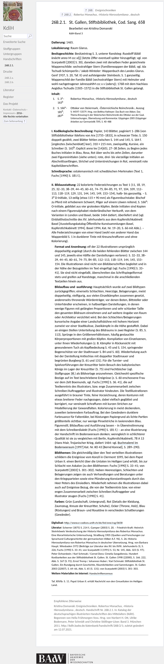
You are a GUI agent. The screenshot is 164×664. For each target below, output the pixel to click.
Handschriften (12, 59)
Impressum (9, 113)
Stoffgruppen (11, 49)
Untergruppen (12, 54)
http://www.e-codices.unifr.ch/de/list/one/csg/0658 (93, 522)
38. (73, 373)
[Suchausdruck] (15, 36)
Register (8, 97)
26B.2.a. (9, 78)
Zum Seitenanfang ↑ (15, 121)
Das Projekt (10, 104)
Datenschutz (19, 109)
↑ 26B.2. (66, 14)
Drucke (7, 71)
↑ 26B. (89, 10)
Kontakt (7, 109)
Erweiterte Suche (14, 42)
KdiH (8, 27)
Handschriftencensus (101, 573)
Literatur (8, 90)
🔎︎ (30, 36)
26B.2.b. (9, 82)
